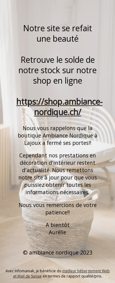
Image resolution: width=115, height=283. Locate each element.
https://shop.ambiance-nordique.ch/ (59, 107)
